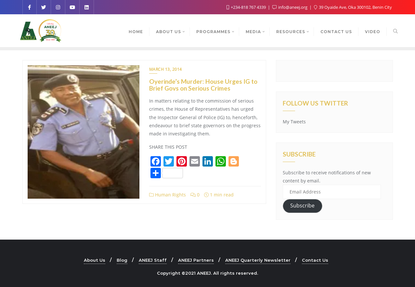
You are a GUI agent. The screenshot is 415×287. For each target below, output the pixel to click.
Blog (122, 260)
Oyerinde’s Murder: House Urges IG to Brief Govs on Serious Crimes (203, 85)
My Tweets (294, 122)
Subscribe (302, 205)
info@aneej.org (290, 7)
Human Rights (167, 195)
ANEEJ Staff (153, 260)
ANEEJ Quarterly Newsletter (258, 260)
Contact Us (315, 260)
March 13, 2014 (165, 69)
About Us (94, 260)
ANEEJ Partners (196, 260)
